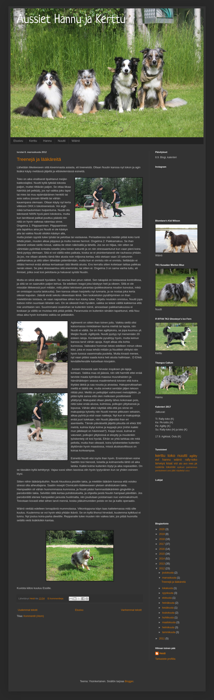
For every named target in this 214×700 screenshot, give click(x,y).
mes (191, 463)
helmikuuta (168, 627)
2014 (162, 558)
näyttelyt (180, 470)
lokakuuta (168, 588)
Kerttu (33, 140)
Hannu (47, 140)
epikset (180, 467)
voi (175, 463)
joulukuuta (168, 572)
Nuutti (62, 140)
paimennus (191, 467)
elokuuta (167, 597)
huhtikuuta (168, 617)
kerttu (160, 455)
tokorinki (170, 467)
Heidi (162, 653)
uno (169, 470)
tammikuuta (169, 632)
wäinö (178, 459)
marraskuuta (169, 577)
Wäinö (76, 140)
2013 (162, 563)
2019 (162, 534)
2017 (162, 543)
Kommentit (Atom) (33, 616)
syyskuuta (168, 593)
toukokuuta (168, 612)
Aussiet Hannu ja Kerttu (71, 19)
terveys (160, 463)
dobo (187, 470)
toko (171, 455)
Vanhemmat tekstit (131, 610)
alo (180, 463)
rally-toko (191, 459)
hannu (166, 459)
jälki (174, 470)
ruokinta (159, 467)
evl (157, 459)
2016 (162, 548)
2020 (162, 529)
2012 (162, 568)
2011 (162, 638)
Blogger (129, 681)
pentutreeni (161, 470)
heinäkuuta (168, 602)
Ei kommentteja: (56, 598)
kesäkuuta (168, 607)
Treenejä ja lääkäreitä (39, 159)
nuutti (182, 455)
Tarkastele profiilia (165, 658)
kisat (169, 463)
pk (195, 463)
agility (193, 456)
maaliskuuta (169, 622)
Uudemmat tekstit (27, 610)
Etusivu (18, 140)
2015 (162, 553)
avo (185, 463)
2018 (162, 539)
